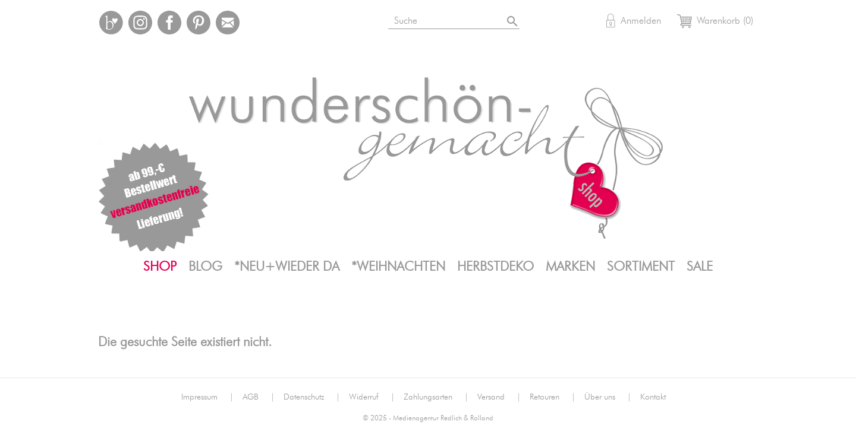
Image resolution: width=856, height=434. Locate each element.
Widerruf (372, 397)
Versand (499, 397)
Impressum (207, 397)
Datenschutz (312, 397)
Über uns (607, 397)
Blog (205, 266)
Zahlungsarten (436, 397)
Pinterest (198, 22)
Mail (228, 22)
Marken (570, 266)
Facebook (169, 22)
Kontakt (653, 397)
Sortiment (641, 266)
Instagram (140, 22)
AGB (259, 397)
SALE (700, 266)
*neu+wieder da (286, 266)
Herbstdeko (495, 266)
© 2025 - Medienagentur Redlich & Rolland (428, 418)
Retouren (552, 397)
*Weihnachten (398, 266)
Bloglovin (111, 22)
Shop (160, 266)
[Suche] (455, 18)
